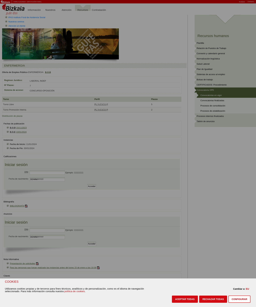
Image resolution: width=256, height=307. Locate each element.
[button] (185, 299)
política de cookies (74, 291)
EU (247, 289)
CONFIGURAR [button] (239, 299)
